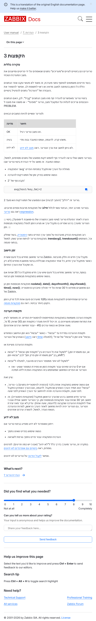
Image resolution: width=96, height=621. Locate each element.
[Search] (80, 19)
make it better (28, 8)
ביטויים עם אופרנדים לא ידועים (20, 448)
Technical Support (14, 598)
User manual (11, 32)
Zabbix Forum (75, 604)
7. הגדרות (28, 32)
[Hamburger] (89, 19)
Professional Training (79, 598)
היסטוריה (22, 235)
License (65, 618)
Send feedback (48, 540)
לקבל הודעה (35, 456)
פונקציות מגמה (12, 303)
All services (10, 604)
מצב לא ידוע (27, 147)
